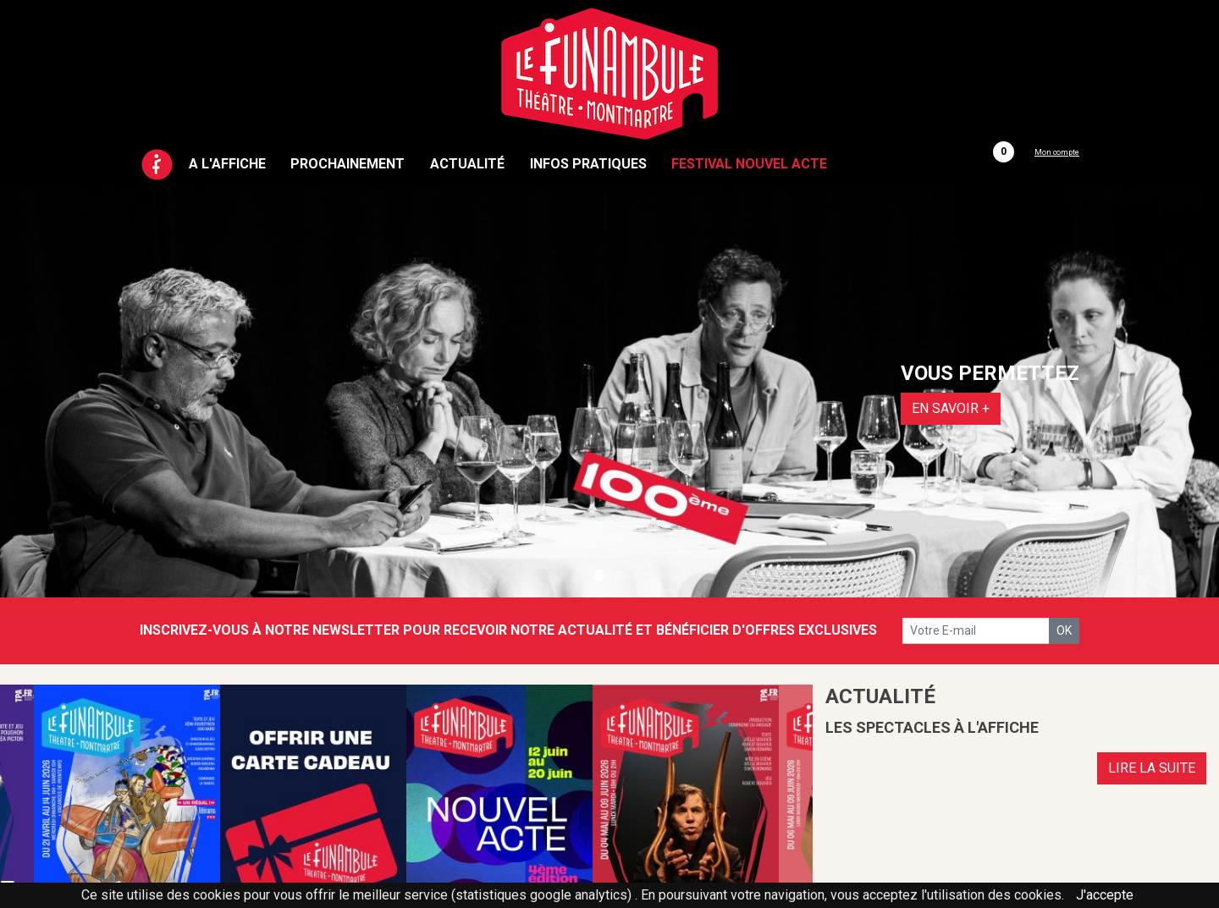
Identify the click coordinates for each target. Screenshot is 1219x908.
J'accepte (1105, 895)
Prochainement (347, 164)
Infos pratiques (588, 164)
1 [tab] (599, 576)
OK (1064, 630)
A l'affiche (227, 164)
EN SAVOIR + (951, 408)
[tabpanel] (609, 393)
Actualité (467, 164)
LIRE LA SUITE (1151, 768)
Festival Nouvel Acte (749, 164)
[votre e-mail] (976, 631)
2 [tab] (619, 576)
